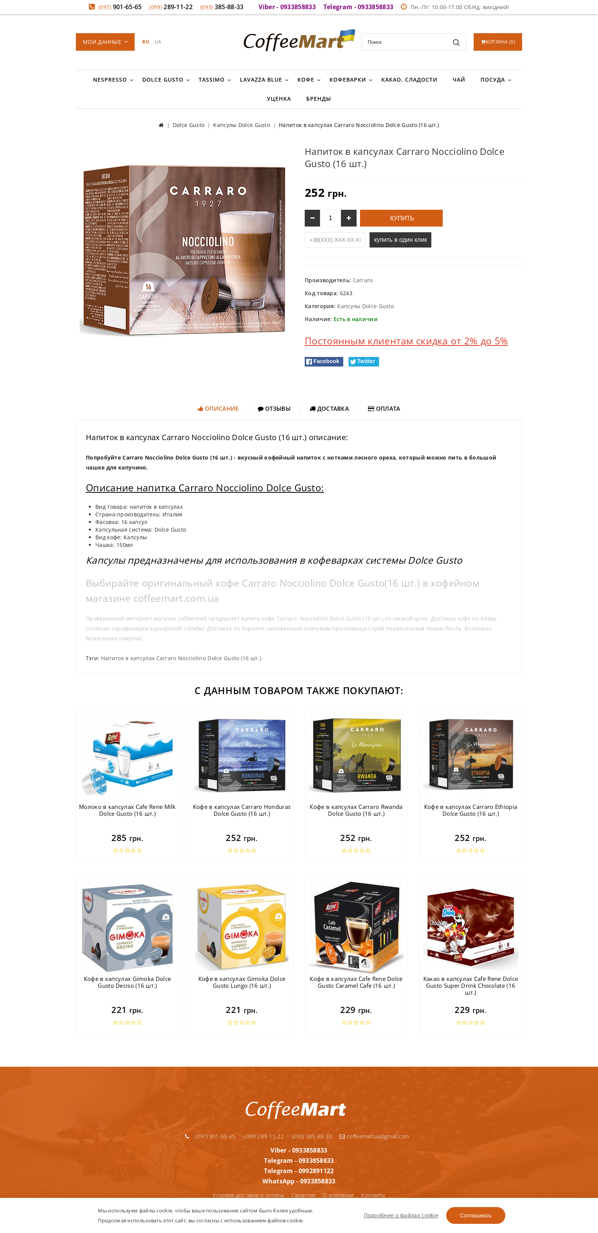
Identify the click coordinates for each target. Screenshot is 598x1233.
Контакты (373, 1195)
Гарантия (303, 1195)
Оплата (384, 408)
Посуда (493, 79)
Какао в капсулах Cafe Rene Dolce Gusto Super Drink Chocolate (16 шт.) (470, 985)
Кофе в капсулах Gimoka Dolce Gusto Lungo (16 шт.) (241, 982)
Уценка (279, 98)
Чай (459, 79)
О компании (338, 1195)
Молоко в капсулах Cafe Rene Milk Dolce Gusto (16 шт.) (127, 810)
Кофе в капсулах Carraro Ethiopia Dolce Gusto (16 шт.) (471, 810)
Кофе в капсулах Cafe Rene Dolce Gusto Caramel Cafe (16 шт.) (356, 982)
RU (145, 42)
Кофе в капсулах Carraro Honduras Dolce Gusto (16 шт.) (242, 810)
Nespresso (110, 79)
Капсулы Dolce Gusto (365, 306)
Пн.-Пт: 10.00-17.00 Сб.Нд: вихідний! (455, 7)
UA (158, 42)
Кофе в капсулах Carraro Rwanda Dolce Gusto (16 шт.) (356, 810)
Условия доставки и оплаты (248, 1195)
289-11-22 (171, 7)
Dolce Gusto (162, 79)
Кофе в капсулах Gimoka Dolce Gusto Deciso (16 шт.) (127, 982)
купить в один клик (400, 239)
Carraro (363, 280)
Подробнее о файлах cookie (401, 1215)
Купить (401, 218)
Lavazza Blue (261, 79)
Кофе (305, 79)
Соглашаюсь (475, 1215)
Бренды (318, 98)
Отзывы (274, 408)
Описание (218, 408)
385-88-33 (222, 7)
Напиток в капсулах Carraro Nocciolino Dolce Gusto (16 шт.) (181, 658)
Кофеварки (348, 79)
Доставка (329, 408)
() (498, 42)
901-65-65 (120, 7)
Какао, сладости (409, 79)
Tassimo (212, 79)
